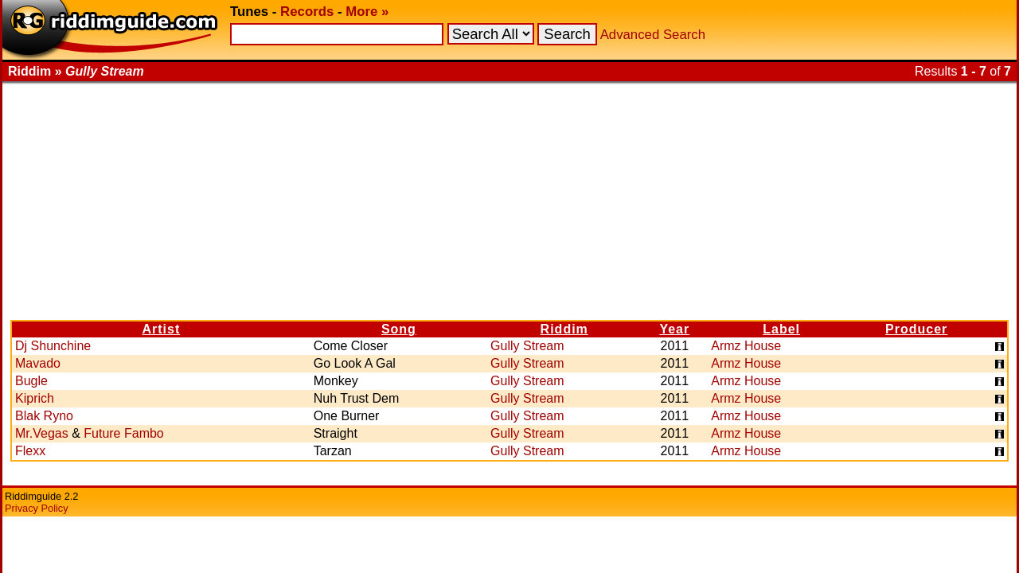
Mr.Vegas (41, 433)
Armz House (746, 346)
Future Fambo (123, 433)
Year (674, 329)
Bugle (31, 381)
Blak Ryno (44, 416)
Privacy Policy (36, 508)
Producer (916, 329)
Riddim (564, 329)
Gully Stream (527, 346)
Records (307, 11)
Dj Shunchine (53, 346)
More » (367, 11)
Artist (161, 329)
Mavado (38, 363)
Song (398, 329)
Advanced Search (652, 34)
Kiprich (34, 398)
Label (781, 329)
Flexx (30, 451)
